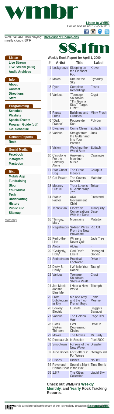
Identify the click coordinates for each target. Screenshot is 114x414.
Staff (12, 98)
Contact (14, 89)
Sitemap (15, 212)
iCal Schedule (19, 129)
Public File (16, 208)
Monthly (53, 388)
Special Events (19, 120)
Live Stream (17, 62)
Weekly (87, 384)
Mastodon (16, 163)
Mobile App (17, 176)
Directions (16, 93)
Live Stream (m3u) (22, 67)
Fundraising (17, 181)
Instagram (16, 159)
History (14, 203)
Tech (12, 194)
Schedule (15, 111)
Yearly (75, 388)
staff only (11, 220)
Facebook (16, 154)
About (13, 84)
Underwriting (18, 199)
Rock (12, 141)
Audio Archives (20, 71)
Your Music (17, 190)
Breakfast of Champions (61, 37)
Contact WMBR (98, 406)
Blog (12, 185)
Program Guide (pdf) (23, 124)
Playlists (15, 115)
